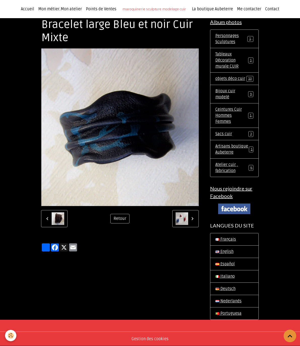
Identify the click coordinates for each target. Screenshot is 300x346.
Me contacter (249, 9)
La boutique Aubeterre (212, 9)
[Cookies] (10, 335)
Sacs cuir (234, 134)
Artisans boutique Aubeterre (234, 149)
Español (225, 264)
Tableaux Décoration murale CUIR (234, 60)
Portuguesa (228, 313)
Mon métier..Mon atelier (60, 9)
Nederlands (228, 301)
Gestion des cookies (150, 338)
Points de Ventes (101, 9)
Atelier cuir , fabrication (234, 167)
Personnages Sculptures (234, 38)
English (224, 251)
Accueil (27, 9)
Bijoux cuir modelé (234, 94)
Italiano (225, 276)
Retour (120, 218)
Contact (272, 9)
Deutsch (225, 288)
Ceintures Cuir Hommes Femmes (234, 115)
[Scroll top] (290, 336)
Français (225, 239)
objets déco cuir (234, 79)
